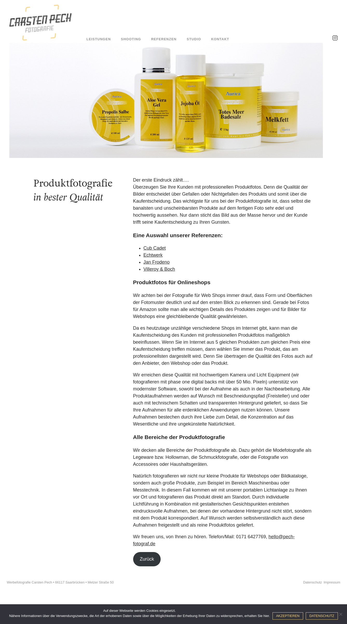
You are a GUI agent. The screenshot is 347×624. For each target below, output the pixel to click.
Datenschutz (312, 582)
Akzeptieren (288, 616)
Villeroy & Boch (159, 269)
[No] (340, 614)
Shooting (131, 39)
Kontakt (220, 39)
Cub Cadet (155, 248)
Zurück (147, 559)
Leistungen (98, 39)
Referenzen (163, 39)
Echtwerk (153, 255)
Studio (194, 39)
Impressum (332, 582)
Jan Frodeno (157, 262)
